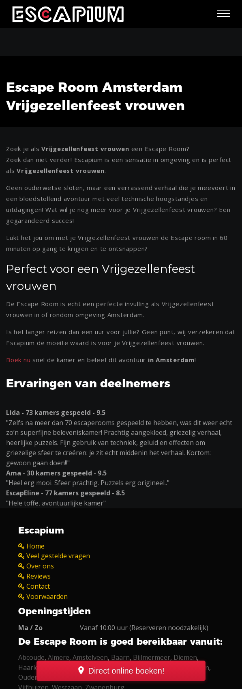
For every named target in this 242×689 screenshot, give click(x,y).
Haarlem (31, 667)
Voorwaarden (47, 596)
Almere (58, 657)
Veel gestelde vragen (58, 555)
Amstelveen (90, 657)
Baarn (120, 657)
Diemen (185, 657)
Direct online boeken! (126, 670)
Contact (38, 586)
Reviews (38, 576)
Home (35, 546)
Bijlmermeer (151, 657)
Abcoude (31, 657)
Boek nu (18, 360)
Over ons (40, 566)
